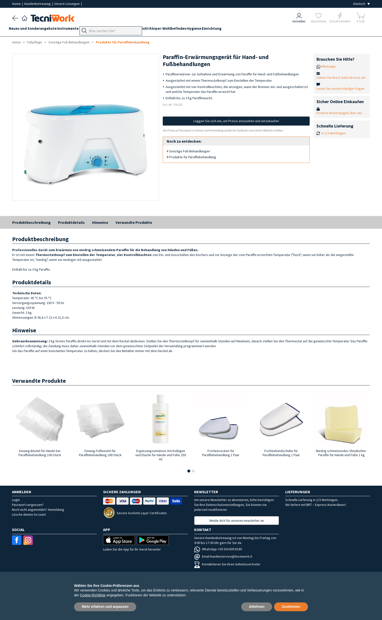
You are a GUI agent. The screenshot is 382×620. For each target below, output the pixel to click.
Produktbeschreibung (31, 222)
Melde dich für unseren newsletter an (237, 520)
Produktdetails (71, 222)
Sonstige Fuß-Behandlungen (68, 42)
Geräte (95, 29)
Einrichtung (246, 29)
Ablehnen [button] (257, 607)
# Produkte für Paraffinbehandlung (191, 157)
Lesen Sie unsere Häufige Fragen (340, 88)
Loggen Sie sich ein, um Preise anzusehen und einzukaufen (236, 121)
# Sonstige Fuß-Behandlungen (188, 151)
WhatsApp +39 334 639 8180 (218, 549)
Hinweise (100, 222)
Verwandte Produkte (133, 222)
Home (16, 3)
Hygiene (225, 29)
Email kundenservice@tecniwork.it (223, 556)
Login (16, 500)
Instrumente (75, 29)
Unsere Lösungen (67, 3)
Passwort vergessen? (28, 504)
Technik (134, 29)
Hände (150, 29)
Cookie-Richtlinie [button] (92, 595)
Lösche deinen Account (29, 514)
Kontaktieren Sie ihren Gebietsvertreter (227, 564)
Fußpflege (114, 29)
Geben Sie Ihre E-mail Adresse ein (340, 77)
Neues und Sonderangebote (36, 29)
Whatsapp (328, 66)
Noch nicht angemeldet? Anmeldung (38, 509)
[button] (188, 471)
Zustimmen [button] (291, 607)
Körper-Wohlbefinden (195, 29)
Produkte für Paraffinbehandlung (123, 42)
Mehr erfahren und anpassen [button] (105, 607)
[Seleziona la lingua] (361, 4)
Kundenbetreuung (37, 3)
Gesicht (166, 29)
